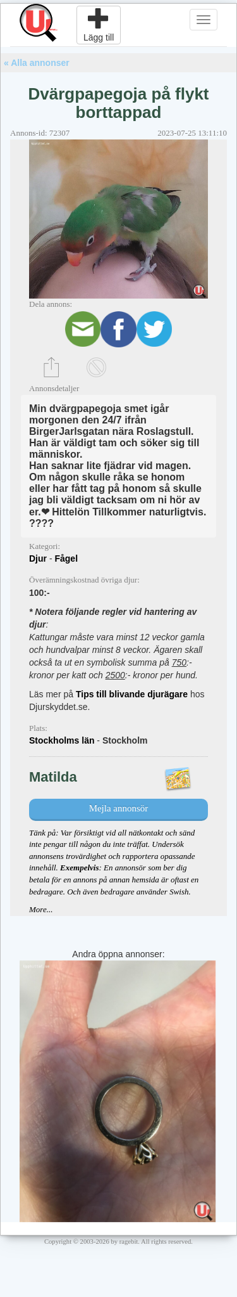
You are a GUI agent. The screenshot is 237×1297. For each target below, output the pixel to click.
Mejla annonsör (119, 808)
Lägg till (98, 24)
